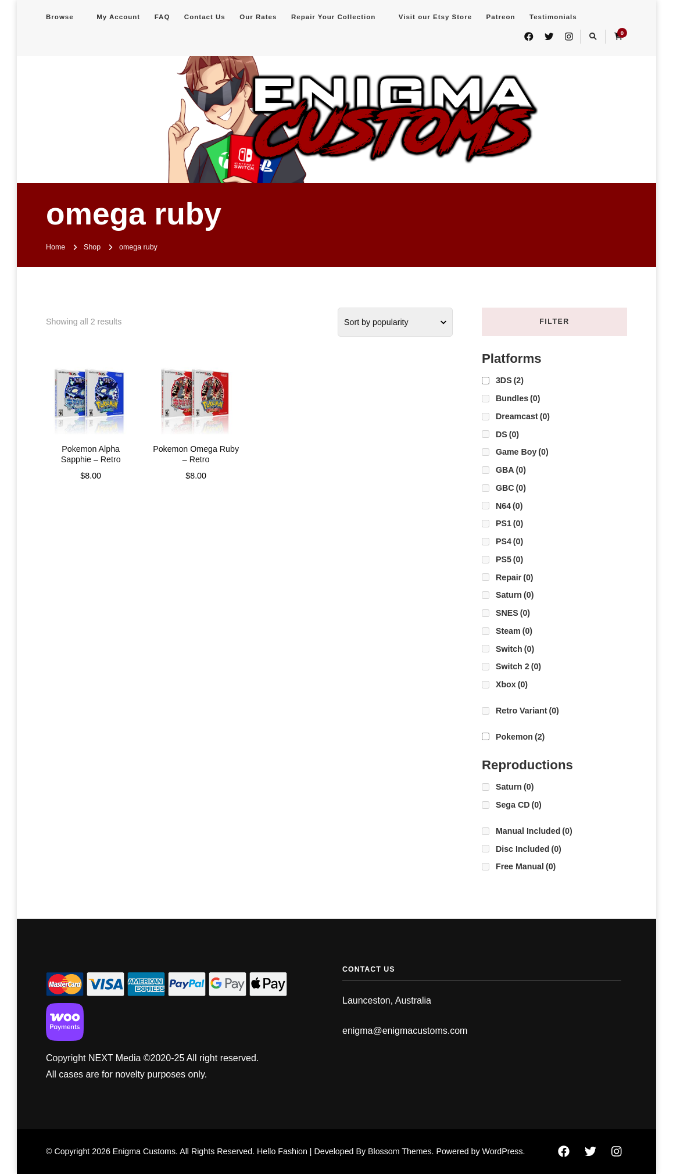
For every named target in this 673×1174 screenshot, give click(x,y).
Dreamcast (523, 416)
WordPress (502, 1151)
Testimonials (553, 16)
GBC (511, 488)
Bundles (518, 398)
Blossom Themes (400, 1151)
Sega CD (519, 804)
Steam (514, 631)
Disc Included (528, 849)
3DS (510, 380)
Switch (515, 649)
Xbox (512, 684)
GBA (511, 469)
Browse (60, 16)
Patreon (501, 16)
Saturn (515, 595)
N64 (509, 506)
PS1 (509, 523)
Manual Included (534, 831)
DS (507, 434)
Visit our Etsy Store (435, 16)
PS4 (509, 541)
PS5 (509, 559)
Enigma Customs (144, 1151)
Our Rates (258, 16)
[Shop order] (395, 322)
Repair (515, 577)
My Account (118, 16)
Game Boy (522, 451)
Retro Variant (527, 710)
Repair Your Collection (333, 16)
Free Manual (526, 866)
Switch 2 (518, 666)
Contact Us (204, 16)
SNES (513, 613)
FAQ (162, 16)
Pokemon (520, 736)
